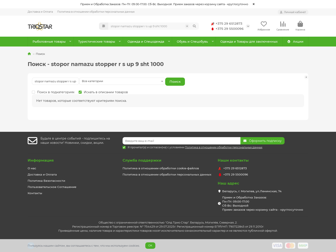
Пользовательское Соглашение (52, 187)
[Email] (181, 140)
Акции (295, 42)
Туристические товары (96, 42)
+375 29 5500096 (227, 28)
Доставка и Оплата (40, 11)
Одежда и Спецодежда (146, 42)
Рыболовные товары (49, 42)
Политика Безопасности (46, 180)
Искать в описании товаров (103, 92)
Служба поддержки (142, 160)
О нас (32, 168)
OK (150, 245)
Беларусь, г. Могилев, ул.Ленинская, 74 (252, 191)
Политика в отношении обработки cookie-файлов (161, 168)
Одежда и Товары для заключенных (249, 42)
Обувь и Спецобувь (192, 42)
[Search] (153, 26)
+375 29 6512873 (226, 23)
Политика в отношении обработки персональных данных (96, 11)
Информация (41, 160)
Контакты (35, 193)
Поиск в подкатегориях (53, 92)
